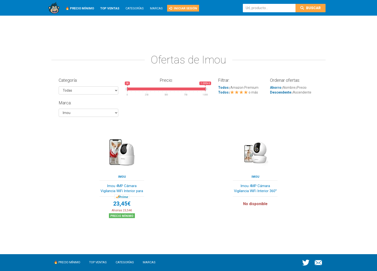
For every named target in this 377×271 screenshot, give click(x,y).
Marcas (156, 8)
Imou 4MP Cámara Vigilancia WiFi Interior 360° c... (255, 189)
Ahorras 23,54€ (122, 210)
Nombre (289, 87)
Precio (302, 87)
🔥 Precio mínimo (67, 262)
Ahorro (275, 87)
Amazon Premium (244, 87)
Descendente (280, 92)
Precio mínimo (121, 216)
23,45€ (122, 204)
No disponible (255, 204)
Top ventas (98, 262)
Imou (122, 176)
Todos (223, 87)
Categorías (135, 8)
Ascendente (302, 92)
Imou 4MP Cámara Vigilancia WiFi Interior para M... (122, 189)
